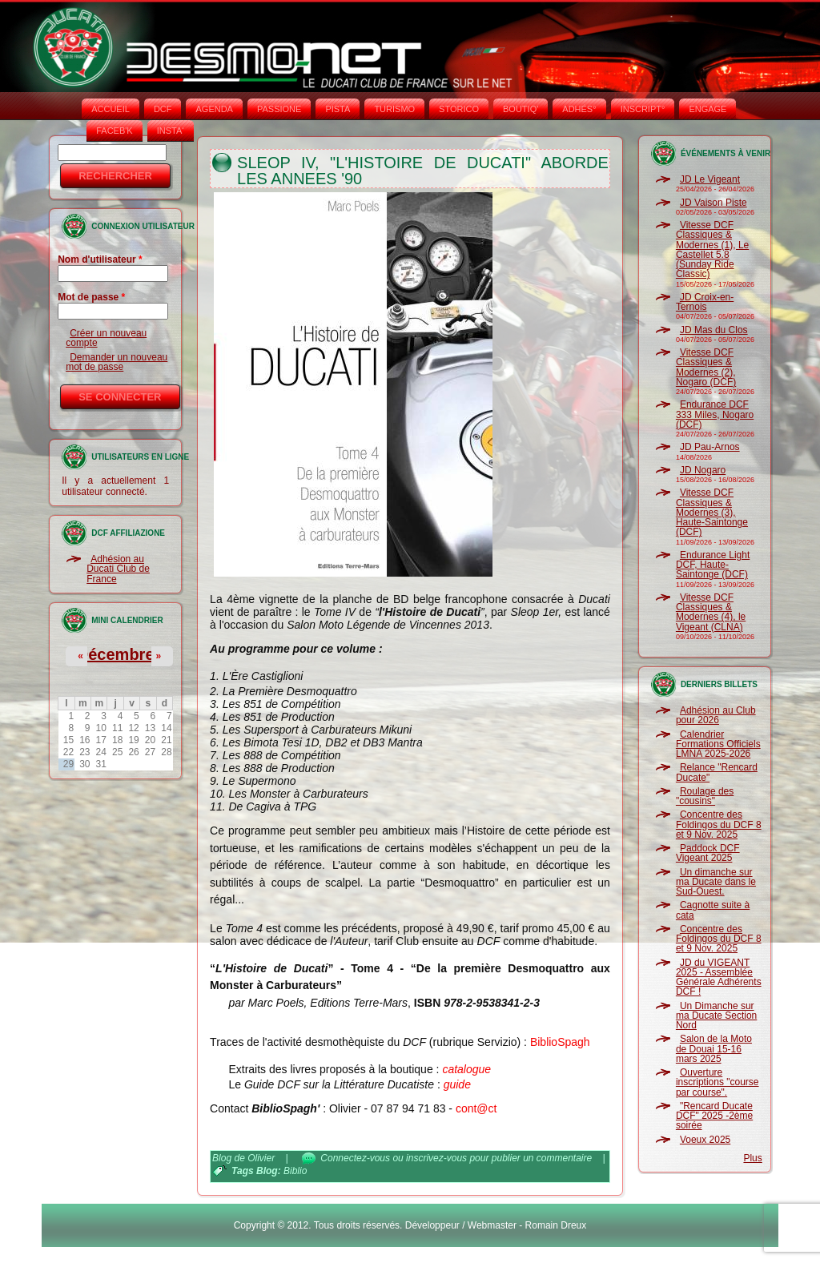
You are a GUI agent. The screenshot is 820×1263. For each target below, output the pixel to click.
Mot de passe (91, 297)
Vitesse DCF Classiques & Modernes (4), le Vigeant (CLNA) (711, 612)
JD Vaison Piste (713, 202)
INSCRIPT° (643, 109)
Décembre (116, 654)
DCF (163, 109)
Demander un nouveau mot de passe (116, 362)
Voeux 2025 (705, 1139)
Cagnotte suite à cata (713, 909)
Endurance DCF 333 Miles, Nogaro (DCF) (715, 414)
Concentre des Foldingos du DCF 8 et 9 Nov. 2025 (719, 824)
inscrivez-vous (436, 1158)
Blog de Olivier (243, 1158)
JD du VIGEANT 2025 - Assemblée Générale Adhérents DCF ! (719, 977)
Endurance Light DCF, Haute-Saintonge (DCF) (713, 565)
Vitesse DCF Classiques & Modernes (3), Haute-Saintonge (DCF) (712, 512)
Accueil (110, 109)
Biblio (295, 1171)
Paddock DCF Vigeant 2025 (708, 853)
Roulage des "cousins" (705, 796)
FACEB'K (114, 130)
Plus (752, 1158)
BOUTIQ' (520, 109)
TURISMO (394, 109)
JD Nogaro (703, 470)
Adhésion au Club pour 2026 (716, 715)
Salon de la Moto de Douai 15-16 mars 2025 (714, 1048)
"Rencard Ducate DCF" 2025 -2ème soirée (714, 1116)
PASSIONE (279, 109)
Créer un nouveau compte (106, 338)
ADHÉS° (579, 109)
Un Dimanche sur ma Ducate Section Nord (716, 1016)
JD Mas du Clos (714, 330)
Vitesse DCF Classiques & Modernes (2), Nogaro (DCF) (706, 367)
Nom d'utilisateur (100, 259)
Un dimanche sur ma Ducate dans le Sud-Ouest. (716, 882)
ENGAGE (707, 109)
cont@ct (476, 1108)
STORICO (459, 109)
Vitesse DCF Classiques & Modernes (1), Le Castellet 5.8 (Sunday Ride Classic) (712, 249)
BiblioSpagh (560, 1042)
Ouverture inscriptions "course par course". (717, 1082)
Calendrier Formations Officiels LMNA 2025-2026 (718, 744)
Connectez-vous (355, 1158)
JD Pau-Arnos (710, 447)
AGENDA (213, 109)
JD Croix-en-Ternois (705, 302)
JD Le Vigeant (710, 179)
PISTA (337, 109)
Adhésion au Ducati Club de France (118, 569)
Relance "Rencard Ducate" (717, 772)
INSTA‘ (170, 130)
